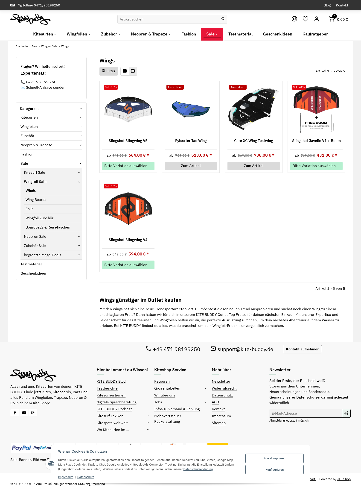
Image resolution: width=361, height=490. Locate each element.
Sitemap (219, 422)
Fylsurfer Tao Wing (191, 140)
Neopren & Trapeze (36, 145)
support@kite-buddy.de (242, 349)
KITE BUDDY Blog (111, 381)
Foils (29, 208)
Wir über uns (164, 395)
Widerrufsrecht (224, 388)
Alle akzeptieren (274, 458)
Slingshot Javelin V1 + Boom (316, 140)
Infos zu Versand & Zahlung (177, 409)
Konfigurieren (274, 469)
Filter (108, 71)
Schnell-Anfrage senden (45, 87)
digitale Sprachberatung (116, 402)
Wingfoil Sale (35, 181)
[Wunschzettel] (305, 19)
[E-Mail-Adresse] (305, 413)
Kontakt (342, 5)
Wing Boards (36, 199)
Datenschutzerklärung (314, 397)
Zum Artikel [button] (191, 165)
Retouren (162, 381)
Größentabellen (167, 388)
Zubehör (27, 135)
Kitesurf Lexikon (110, 416)
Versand (99, 484)
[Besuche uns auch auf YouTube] (24, 412)
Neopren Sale (35, 236)
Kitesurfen (29, 117)
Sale (24, 163)
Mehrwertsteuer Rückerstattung (167, 419)
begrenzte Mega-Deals (42, 254)
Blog (327, 5)
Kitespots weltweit (112, 422)
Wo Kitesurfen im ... (113, 429)
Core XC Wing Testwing (253, 140)
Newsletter (221, 381)
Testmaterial (31, 264)
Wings (31, 190)
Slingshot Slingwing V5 (128, 140)
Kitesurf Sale (34, 172)
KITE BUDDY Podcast (114, 409)
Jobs (158, 402)
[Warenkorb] (338, 19)
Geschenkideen (33, 273)
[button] (124, 71)
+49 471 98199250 (173, 349)
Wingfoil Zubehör (39, 218)
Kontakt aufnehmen (302, 349)
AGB (215, 402)
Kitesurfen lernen (111, 395)
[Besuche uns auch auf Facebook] (15, 412)
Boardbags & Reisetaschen (48, 227)
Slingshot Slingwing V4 (128, 239)
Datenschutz (222, 395)
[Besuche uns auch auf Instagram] (33, 412)
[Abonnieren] (346, 413)
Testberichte (107, 388)
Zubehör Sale (35, 245)
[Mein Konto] (316, 19)
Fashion (26, 154)
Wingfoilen (29, 126)
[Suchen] (168, 19)
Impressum (221, 416)
